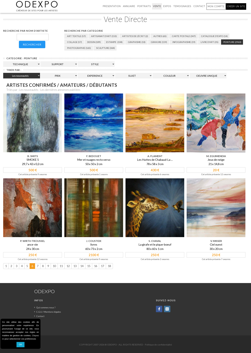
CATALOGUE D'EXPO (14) (214, 36)
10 (54, 266)
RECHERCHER (32, 44)
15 (88, 266)
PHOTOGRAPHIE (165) (79, 48)
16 (95, 266)
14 (81, 266)
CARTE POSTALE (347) (183, 36)
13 (75, 266)
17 (102, 266)
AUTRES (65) (159, 36)
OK (20, 344)
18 (109, 266)
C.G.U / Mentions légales (48, 311)
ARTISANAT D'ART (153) (104, 36)
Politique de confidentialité (158, 344)
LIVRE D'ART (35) (209, 42)
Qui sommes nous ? (46, 307)
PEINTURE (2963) (232, 42)
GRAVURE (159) (158, 42)
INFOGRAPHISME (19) (183, 42)
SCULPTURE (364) (105, 48)
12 (68, 266)
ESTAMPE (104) (114, 42)
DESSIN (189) (94, 42)
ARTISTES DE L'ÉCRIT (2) (135, 36)
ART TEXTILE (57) (76, 36)
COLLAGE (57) (74, 42)
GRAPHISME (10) (136, 42)
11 (61, 266)
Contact (40, 316)
